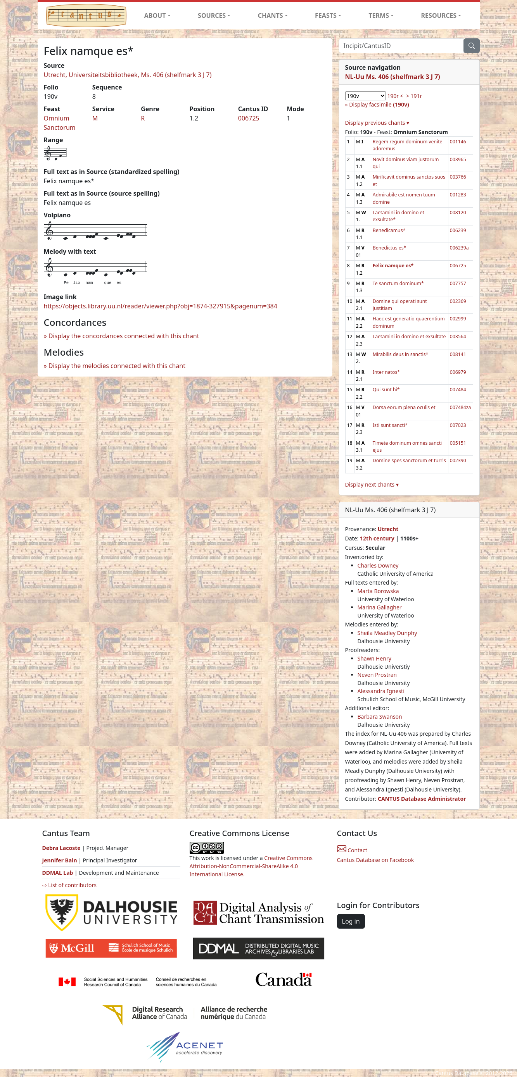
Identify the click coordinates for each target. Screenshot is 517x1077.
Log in (351, 921)
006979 (458, 372)
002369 (458, 301)
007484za (460, 407)
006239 (458, 230)
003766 (458, 177)
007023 (458, 425)
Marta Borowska (378, 591)
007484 (458, 389)
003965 (458, 159)
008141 (458, 354)
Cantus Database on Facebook (375, 860)
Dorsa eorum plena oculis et (404, 407)
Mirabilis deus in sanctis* (400, 354)
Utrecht (388, 529)
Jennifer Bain (60, 860)
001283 (458, 194)
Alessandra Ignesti (381, 691)
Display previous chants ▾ (377, 122)
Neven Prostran (377, 674)
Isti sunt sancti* (390, 425)
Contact (352, 850)
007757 (458, 283)
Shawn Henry (374, 658)
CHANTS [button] (270, 15)
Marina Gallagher (380, 607)
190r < (395, 96)
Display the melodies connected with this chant (116, 365)
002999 (458, 318)
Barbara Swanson (380, 716)
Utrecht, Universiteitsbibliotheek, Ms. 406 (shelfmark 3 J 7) (128, 75)
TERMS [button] (378, 15)
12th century (377, 538)
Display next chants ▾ (372, 484)
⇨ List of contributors (69, 885)
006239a (459, 247)
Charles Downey (378, 565)
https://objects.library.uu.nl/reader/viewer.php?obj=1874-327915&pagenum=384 (160, 306)
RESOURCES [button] (439, 15)
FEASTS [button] (326, 15)
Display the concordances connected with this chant (123, 336)
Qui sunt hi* (386, 389)
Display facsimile (379, 104)
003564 (458, 336)
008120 (458, 212)
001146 (458, 141)
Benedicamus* (389, 230)
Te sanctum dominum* (398, 283)
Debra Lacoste (61, 848)
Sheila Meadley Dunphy (387, 633)
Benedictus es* (389, 247)
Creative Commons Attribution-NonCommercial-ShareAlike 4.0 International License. (251, 866)
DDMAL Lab (57, 872)
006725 (248, 118)
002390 (458, 460)
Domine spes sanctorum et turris (409, 460)
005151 (458, 443)
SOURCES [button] (212, 15)
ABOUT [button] (155, 15)
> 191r (414, 96)
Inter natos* (386, 372)
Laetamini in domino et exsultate (409, 336)
